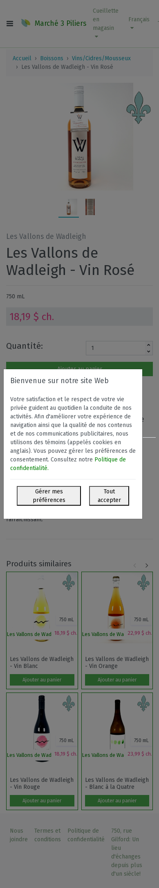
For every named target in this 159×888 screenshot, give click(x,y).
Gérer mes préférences (49, 496)
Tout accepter (109, 496)
